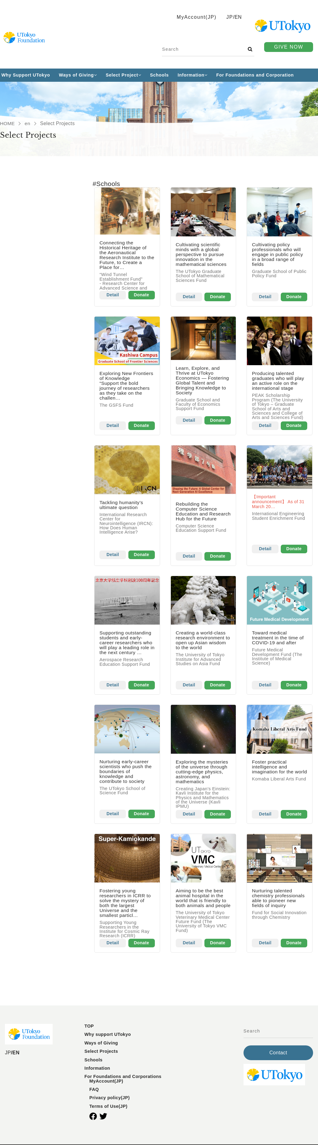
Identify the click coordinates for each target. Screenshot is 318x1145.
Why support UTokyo (107, 1036)
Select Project (123, 75)
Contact (278, 1054)
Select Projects (101, 1052)
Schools (159, 75)
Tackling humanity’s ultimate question (121, 505)
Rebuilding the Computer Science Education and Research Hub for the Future (200, 514)
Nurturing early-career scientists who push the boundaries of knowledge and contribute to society (126, 772)
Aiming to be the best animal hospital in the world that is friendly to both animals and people (202, 902)
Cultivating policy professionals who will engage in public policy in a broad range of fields (278, 254)
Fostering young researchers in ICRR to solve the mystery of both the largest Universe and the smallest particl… (125, 904)
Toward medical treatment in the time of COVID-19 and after (278, 638)
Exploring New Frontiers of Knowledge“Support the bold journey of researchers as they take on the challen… (126, 386)
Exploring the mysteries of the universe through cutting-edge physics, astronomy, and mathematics (203, 772)
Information (192, 75)
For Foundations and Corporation (255, 75)
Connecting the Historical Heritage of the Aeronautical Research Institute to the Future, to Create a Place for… (125, 255)
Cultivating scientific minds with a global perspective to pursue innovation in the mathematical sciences (202, 254)
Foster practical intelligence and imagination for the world (273, 770)
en (28, 123)
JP (229, 17)
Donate (141, 295)
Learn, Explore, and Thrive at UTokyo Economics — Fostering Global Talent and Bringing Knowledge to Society (203, 380)
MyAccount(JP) (106, 1082)
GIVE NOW (288, 46)
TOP (89, 1027)
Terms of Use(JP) (108, 1107)
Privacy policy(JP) (109, 1099)
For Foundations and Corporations (122, 1078)
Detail (113, 295)
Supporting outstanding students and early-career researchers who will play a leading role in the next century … (126, 643)
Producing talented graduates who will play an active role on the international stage (279, 381)
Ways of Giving (78, 75)
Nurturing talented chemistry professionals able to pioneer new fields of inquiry (279, 900)
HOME (7, 123)
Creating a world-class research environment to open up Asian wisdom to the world (201, 641)
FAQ (94, 1090)
